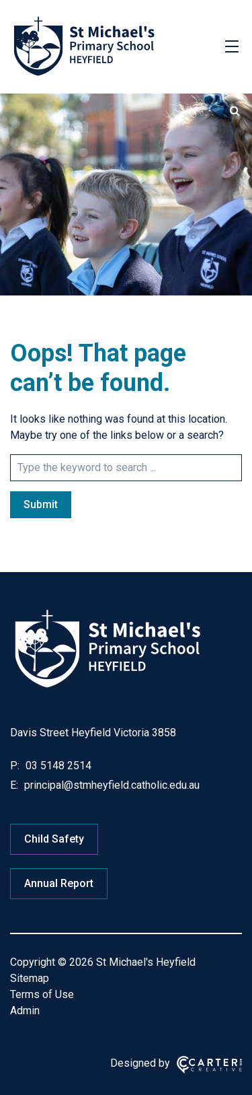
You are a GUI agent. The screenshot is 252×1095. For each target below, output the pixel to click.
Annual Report (58, 883)
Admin (25, 1010)
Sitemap (29, 978)
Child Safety (54, 839)
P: (14, 765)
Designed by (140, 1063)
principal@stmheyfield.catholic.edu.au (111, 785)
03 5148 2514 (57, 765)
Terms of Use (42, 994)
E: (14, 785)
